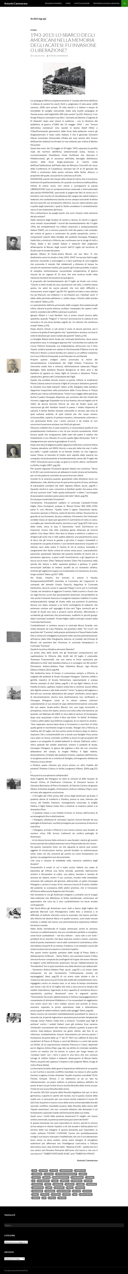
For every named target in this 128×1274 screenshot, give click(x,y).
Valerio (62, 1198)
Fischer (88, 1181)
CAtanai (90, 1177)
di (33, 1181)
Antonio (49, 1174)
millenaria (37, 1191)
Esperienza (76, 1181)
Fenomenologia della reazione (106, 3)
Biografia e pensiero (53, 3)
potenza (56, 1194)
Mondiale (50, 1191)
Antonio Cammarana (15, 3)
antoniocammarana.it (66, 1174)
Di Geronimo (43, 1181)
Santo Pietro (86, 1194)
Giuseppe (69, 1184)
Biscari (47, 1177)
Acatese (43, 1170)
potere (67, 1194)
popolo (45, 1194)
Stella (52, 1198)
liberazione (38, 1188)
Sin (44, 1198)
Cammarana (77, 1177)
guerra (80, 1184)
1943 (34, 1170)
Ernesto (64, 1181)
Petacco (87, 1191)
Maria (70, 1188)
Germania (58, 1184)
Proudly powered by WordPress (16, 1270)
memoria (80, 1188)
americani (37, 1174)
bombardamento (61, 1177)
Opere (68, 3)
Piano (35, 1194)
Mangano (59, 1188)
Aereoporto (66, 1170)
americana (80, 1170)
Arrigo (83, 1174)
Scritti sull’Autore (81, 3)
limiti (49, 1188)
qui (75, 1194)
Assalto (36, 1177)
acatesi (54, 1170)
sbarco (36, 1198)
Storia (33, 30)
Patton (77, 1191)
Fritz (48, 1184)
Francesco (37, 1184)
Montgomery (64, 1191)
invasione (92, 1184)
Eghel (55, 1181)
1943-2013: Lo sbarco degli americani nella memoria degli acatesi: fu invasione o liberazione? (63, 42)
